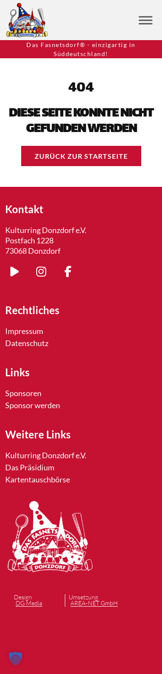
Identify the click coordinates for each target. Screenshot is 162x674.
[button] (15, 658)
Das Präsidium (29, 467)
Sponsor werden (32, 405)
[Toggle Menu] (145, 20)
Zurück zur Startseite (81, 156)
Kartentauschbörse (37, 479)
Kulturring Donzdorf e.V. (45, 455)
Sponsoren (23, 393)
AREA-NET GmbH (94, 603)
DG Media (29, 603)
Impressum (24, 331)
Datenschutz (26, 343)
